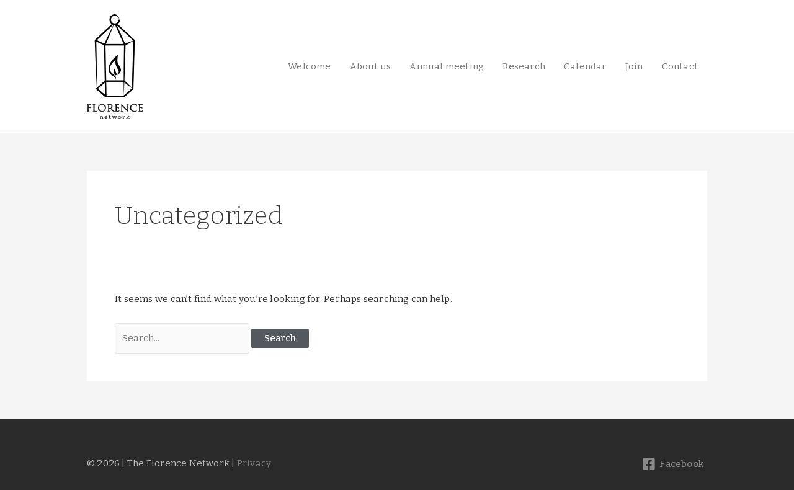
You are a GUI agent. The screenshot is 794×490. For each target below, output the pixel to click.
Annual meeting (446, 66)
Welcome (309, 66)
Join (634, 66)
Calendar (585, 66)
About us (370, 66)
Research (523, 66)
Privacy (254, 463)
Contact (680, 66)
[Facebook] (672, 464)
